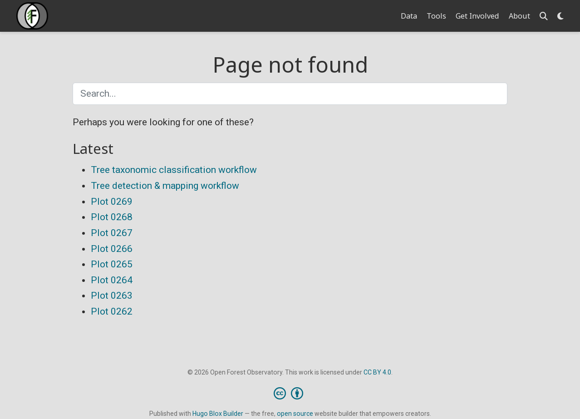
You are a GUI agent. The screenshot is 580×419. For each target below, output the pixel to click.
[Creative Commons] (290, 393)
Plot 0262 (112, 311)
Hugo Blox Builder (217, 413)
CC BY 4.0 (377, 372)
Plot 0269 (112, 201)
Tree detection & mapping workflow (165, 185)
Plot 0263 (112, 295)
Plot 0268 (112, 217)
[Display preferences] (560, 16)
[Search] (544, 16)
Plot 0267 (112, 232)
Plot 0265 (112, 264)
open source (295, 413)
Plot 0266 (112, 248)
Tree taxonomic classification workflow (174, 169)
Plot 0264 (112, 280)
